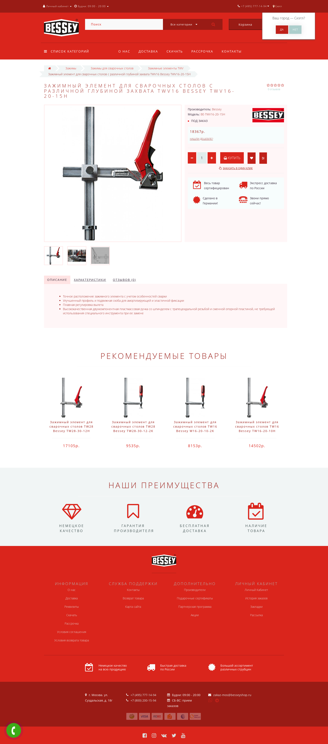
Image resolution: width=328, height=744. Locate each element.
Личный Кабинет (256, 590)
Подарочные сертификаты (195, 598)
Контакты (234, 51)
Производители (194, 590)
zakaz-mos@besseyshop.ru (232, 695)
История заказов (256, 598)
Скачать (176, 51)
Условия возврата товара (71, 640)
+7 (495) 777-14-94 (143, 695)
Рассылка (256, 615)
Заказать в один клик (238, 168)
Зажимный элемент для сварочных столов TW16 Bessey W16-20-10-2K (195, 426)
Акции (195, 615)
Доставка (149, 51)
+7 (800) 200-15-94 (143, 700)
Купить (232, 158)
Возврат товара (133, 598)
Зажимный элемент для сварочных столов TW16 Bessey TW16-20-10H (257, 426)
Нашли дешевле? (201, 139)
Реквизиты (71, 607)
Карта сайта (133, 607)
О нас (124, 51)
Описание (57, 280)
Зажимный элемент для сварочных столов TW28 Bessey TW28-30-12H (71, 426)
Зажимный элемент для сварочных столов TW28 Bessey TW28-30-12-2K (133, 426)
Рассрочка (204, 51)
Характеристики (90, 280)
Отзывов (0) (124, 280)
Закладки (256, 607)
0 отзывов (274, 89)
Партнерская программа (194, 607)
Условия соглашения (71, 632)
